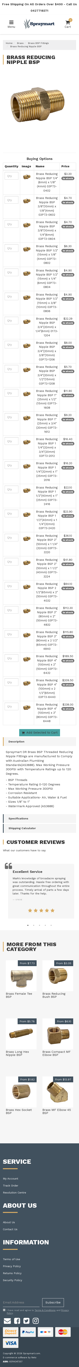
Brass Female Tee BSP (19, 995)
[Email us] (7, 1320)
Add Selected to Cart (40, 732)
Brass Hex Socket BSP (19, 1111)
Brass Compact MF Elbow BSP (56, 1053)
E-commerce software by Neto (19, 1357)
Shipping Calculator (22, 828)
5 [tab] (51, 925)
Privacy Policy (12, 1266)
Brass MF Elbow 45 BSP (56, 1111)
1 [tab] (28, 925)
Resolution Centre (14, 1192)
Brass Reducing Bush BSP (53, 995)
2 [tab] (34, 925)
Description (16, 741)
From (27, 963)
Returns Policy (12, 1273)
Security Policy (12, 1280)
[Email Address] (21, 1302)
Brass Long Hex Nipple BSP (17, 1053)
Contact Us (10, 1229)
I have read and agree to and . (36, 1312)
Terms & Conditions (45, 1310)
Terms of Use (11, 1259)
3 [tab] (39, 925)
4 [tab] (45, 925)
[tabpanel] (41, 891)
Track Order (10, 1185)
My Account (10, 1178)
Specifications (18, 818)
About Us (9, 1222)
